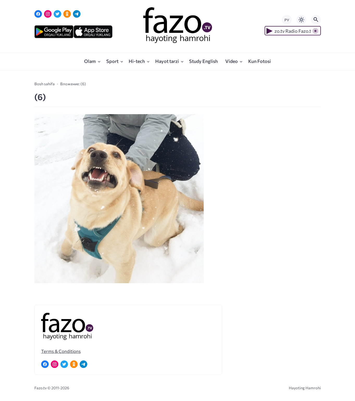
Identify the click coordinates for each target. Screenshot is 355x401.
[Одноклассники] (67, 14)
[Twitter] (57, 14)
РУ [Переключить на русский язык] (286, 20)
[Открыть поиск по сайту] (316, 20)
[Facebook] (38, 14)
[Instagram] (48, 14)
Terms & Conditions (61, 351)
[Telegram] (76, 14)
